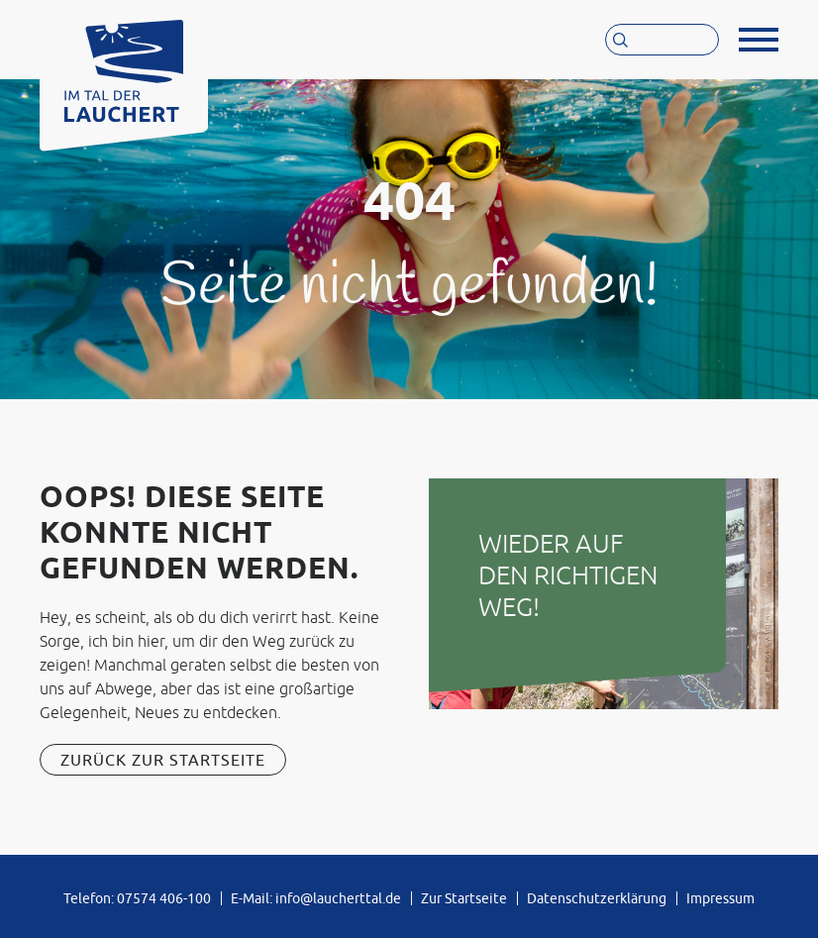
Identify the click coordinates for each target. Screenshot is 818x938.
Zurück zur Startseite (162, 760)
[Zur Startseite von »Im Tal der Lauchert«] (124, 66)
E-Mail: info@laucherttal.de (316, 898)
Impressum (720, 898)
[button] (758, 39)
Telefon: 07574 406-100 (137, 898)
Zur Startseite (464, 898)
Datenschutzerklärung (596, 898)
